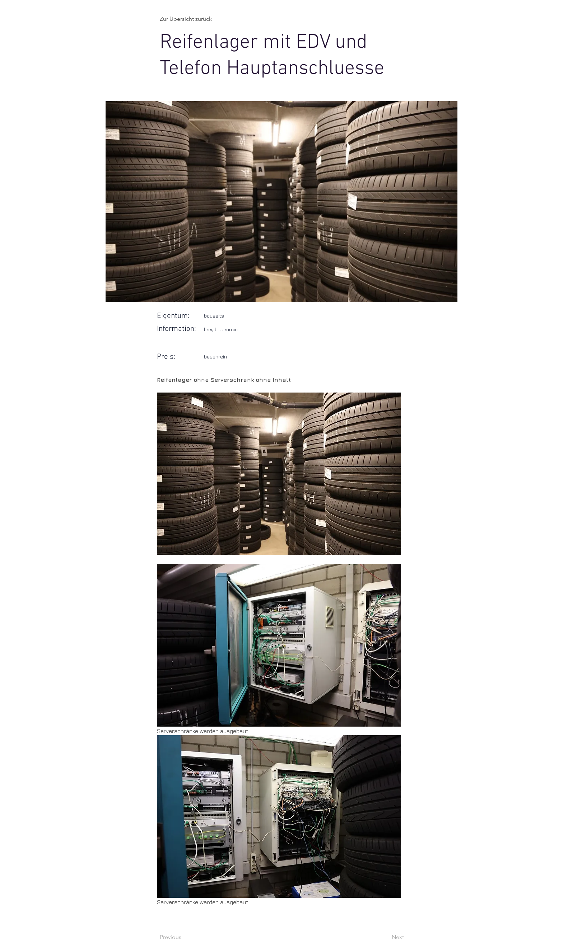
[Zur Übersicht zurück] (190, 19)
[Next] (386, 937)
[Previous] (183, 937)
